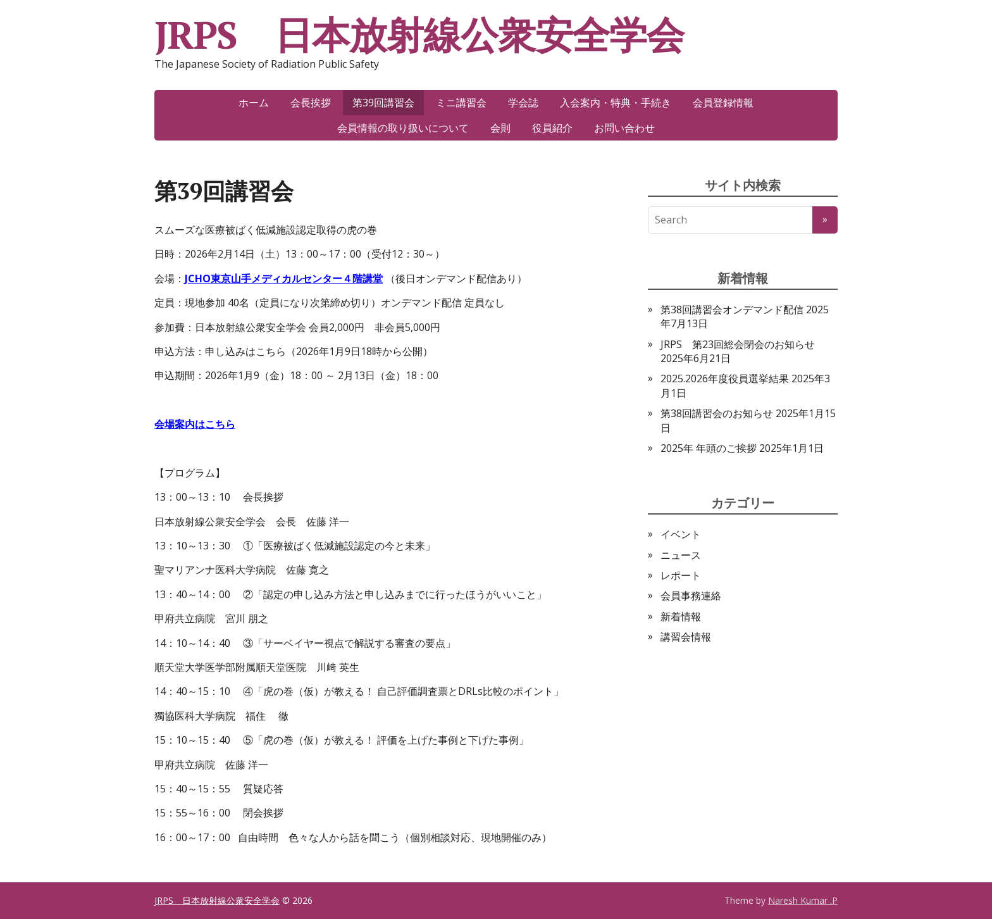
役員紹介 (552, 128)
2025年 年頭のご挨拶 (708, 448)
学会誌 (523, 102)
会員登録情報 (723, 102)
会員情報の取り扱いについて (403, 128)
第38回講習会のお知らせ (716, 413)
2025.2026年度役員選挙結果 (724, 378)
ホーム (254, 102)
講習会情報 (685, 637)
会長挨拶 (310, 102)
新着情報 (680, 616)
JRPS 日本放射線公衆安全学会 (419, 35)
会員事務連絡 (690, 596)
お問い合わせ (624, 128)
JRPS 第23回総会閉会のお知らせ (737, 344)
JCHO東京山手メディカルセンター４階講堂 (284, 278)
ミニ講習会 (461, 102)
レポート (680, 575)
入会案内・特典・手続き (615, 102)
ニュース (680, 555)
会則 (500, 128)
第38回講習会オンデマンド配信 (731, 309)
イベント (680, 534)
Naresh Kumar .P (803, 900)
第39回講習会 (383, 102)
